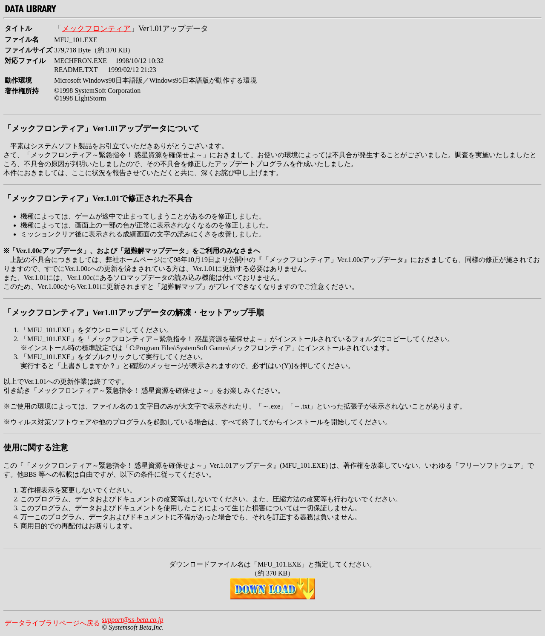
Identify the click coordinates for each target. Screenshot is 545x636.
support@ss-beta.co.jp (133, 619)
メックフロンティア (96, 28)
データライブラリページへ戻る (52, 623)
